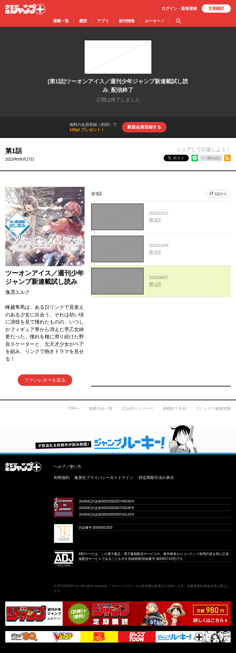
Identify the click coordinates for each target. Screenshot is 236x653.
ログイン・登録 (179, 8)
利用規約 (61, 477)
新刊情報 (127, 21)
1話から (220, 194)
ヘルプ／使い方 (67, 466)
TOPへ (74, 408)
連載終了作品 (174, 408)
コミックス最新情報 (213, 408)
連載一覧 (61, 21)
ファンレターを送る (45, 380)
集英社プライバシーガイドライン (103, 477)
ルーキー (154, 21)
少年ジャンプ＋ (25, 9)
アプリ (103, 21)
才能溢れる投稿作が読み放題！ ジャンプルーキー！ (118, 439)
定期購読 (216, 8)
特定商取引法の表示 (156, 477)
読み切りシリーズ (137, 408)
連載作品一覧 (100, 408)
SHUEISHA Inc (68, 586)
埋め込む (214, 158)
